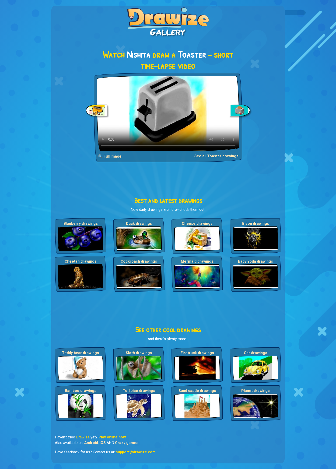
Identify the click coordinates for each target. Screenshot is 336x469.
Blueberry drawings (80, 223)
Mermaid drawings (197, 261)
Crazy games (126, 443)
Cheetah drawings (81, 261)
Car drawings (255, 353)
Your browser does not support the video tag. (168, 113)
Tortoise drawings (139, 390)
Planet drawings (255, 390)
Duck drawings (139, 223)
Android (91, 443)
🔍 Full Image (110, 156)
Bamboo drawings (80, 390)
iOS (103, 443)
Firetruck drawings (197, 353)
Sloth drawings (139, 353)
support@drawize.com (136, 452)
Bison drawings (255, 223)
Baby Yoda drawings (255, 261)
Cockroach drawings (139, 261)
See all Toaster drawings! (216, 156)
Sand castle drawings (197, 390)
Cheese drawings (197, 223)
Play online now (112, 437)
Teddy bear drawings (80, 353)
